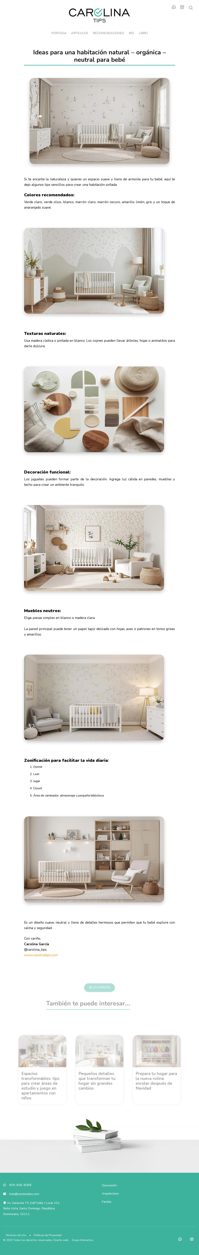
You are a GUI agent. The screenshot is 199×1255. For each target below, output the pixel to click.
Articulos (79, 33)
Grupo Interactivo (82, 1240)
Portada (58, 33)
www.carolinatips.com (41, 955)
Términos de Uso (15, 1235)
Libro (143, 33)
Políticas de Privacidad (47, 1235)
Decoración (109, 1185)
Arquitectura (110, 1193)
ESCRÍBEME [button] (99, 994)
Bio (131, 33)
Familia (106, 1202)
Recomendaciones (108, 33)
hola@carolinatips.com (24, 1194)
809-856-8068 (20, 1185)
